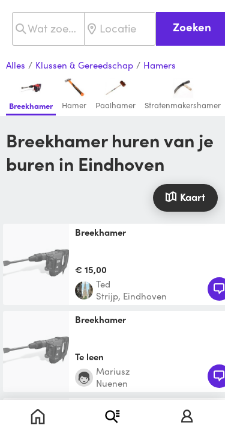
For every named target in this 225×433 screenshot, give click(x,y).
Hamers (159, 66)
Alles (15, 66)
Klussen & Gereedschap (84, 66)
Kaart (185, 196)
